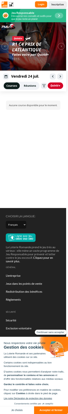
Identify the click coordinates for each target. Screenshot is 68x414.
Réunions (30, 85)
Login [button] (41, 4)
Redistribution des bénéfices (24, 291)
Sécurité (11, 320)
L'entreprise (13, 275)
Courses (11, 85)
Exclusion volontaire (18, 328)
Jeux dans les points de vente (24, 283)
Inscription (57, 4)
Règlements (13, 299)
